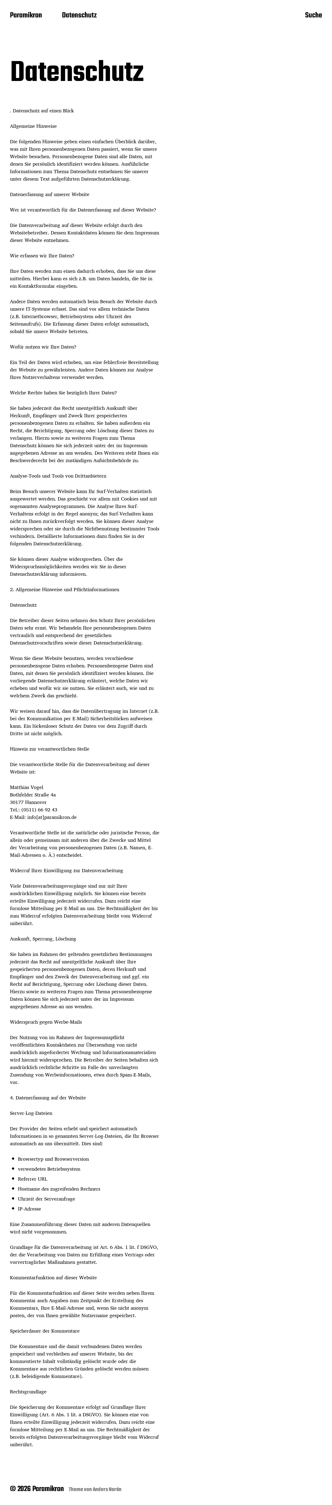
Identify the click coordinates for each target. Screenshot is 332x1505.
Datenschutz (79, 15)
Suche (313, 16)
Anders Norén (107, 1489)
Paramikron (26, 15)
